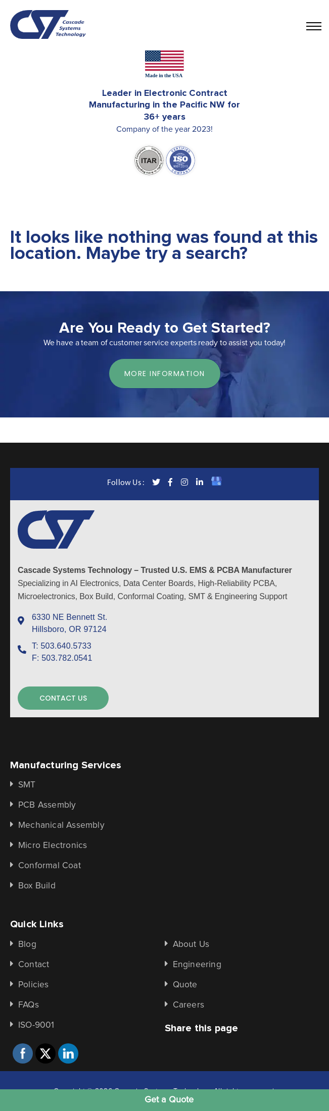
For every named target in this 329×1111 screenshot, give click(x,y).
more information (164, 373)
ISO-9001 (36, 1025)
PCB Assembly (47, 805)
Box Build (37, 885)
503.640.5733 (66, 646)
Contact (33, 964)
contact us (63, 698)
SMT (27, 784)
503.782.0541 (66, 658)
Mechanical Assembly (61, 825)
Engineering (197, 964)
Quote (185, 984)
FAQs (28, 1005)
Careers (188, 1005)
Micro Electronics (52, 845)
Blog (27, 944)
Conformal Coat (49, 865)
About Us (191, 944)
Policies (33, 984)
